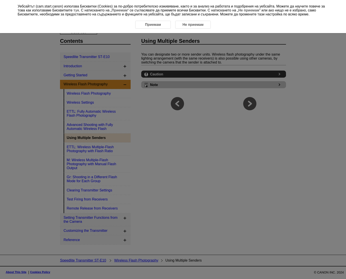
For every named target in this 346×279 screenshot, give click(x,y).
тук (76, 10)
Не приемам (248, 10)
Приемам (120, 10)
